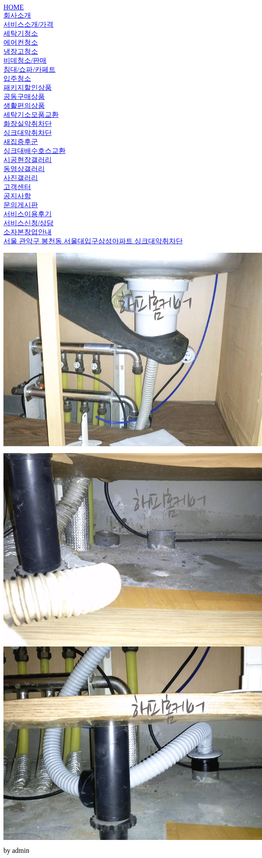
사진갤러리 (20, 177)
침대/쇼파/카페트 (29, 69)
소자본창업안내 (27, 232)
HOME (13, 7)
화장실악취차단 (27, 123)
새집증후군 (20, 141)
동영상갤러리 (24, 168)
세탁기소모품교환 (31, 114)
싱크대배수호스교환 (34, 150)
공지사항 (17, 195)
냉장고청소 (20, 51)
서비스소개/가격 (28, 24)
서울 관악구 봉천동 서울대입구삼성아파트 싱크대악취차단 (93, 241)
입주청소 (17, 78)
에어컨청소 (20, 42)
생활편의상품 (24, 105)
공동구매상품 (24, 96)
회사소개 (17, 15)
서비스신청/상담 (28, 223)
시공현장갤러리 (27, 159)
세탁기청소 (20, 33)
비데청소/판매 (25, 60)
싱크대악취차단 (27, 132)
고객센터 (17, 186)
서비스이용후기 (27, 214)
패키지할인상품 (27, 87)
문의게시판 (20, 204)
